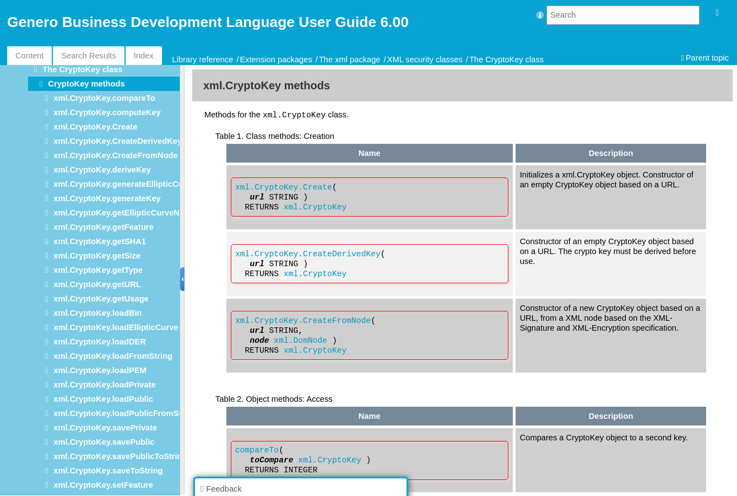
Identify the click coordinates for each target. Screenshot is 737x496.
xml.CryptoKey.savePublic (103, 442)
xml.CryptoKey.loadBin (97, 313)
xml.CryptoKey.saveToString (107, 470)
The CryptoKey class (506, 59)
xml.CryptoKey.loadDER (99, 341)
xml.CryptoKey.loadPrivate (104, 384)
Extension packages (276, 59)
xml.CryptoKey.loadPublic (103, 399)
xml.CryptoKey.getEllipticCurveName (124, 212)
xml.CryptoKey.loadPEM (99, 370)
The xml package (350, 59)
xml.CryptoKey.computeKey (106, 112)
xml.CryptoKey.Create (95, 126)
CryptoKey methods (86, 83)
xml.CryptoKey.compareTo (104, 98)
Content (29, 55)
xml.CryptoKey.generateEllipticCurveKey (131, 184)
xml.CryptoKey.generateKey (106, 198)
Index (144, 55)
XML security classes (425, 59)
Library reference (203, 59)
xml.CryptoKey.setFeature (103, 485)
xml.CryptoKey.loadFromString (112, 356)
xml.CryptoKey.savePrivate (105, 427)
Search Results (88, 55)
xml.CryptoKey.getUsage (100, 298)
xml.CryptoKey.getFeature (103, 227)
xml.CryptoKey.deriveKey (102, 169)
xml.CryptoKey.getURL (97, 284)
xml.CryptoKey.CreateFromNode (115, 155)
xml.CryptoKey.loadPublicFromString (125, 413)
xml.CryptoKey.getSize (96, 255)
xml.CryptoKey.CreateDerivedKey (117, 141)
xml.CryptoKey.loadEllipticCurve (115, 327)
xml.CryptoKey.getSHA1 (99, 241)
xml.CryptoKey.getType (98, 270)
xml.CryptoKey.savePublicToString (120, 456)
